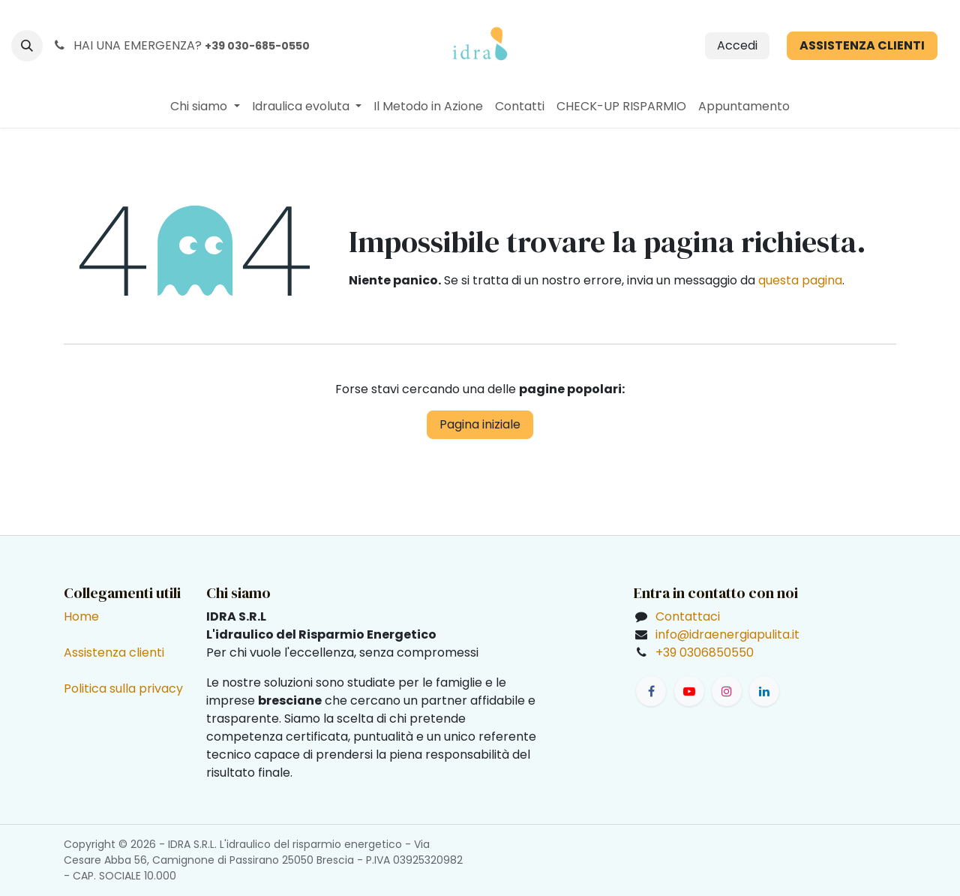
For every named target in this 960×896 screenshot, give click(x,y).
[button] (27, 46)
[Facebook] (651, 691)
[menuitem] (204, 107)
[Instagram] (727, 691)
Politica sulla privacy (123, 688)
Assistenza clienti (114, 652)
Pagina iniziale (480, 424)
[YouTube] (689, 691)
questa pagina (800, 280)
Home (81, 616)
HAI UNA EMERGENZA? (181, 45)
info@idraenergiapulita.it (728, 634)
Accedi (737, 45)
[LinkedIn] (764, 691)
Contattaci (688, 616)
